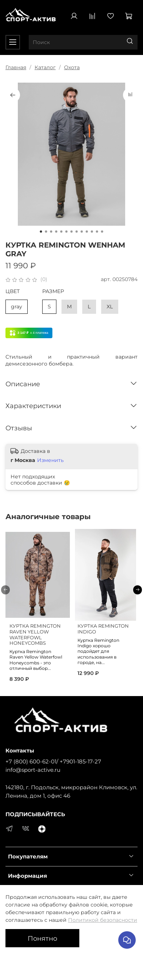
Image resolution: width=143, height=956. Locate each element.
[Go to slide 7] (72, 231)
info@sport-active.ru (32, 769)
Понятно (42, 938)
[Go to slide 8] (77, 231)
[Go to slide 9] (82, 231)
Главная (15, 67)
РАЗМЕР (53, 291)
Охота (72, 67)
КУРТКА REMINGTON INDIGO (103, 629)
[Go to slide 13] (102, 231)
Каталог (45, 67)
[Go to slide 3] (51, 231)
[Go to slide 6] (66, 231)
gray (16, 306)
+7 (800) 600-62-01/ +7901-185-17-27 (53, 761)
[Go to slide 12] (97, 231)
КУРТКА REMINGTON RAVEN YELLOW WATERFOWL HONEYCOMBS (35, 634)
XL (110, 306)
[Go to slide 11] (92, 231)
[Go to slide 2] (46, 231)
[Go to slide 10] (87, 231)
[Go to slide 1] (41, 231)
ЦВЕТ (12, 291)
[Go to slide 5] (61, 231)
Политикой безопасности (102, 920)
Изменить (50, 460)
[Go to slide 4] (56, 231)
